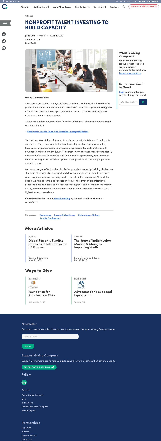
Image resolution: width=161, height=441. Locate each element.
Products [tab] (114, 6)
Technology (45, 214)
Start (121, 91)
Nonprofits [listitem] (26, 427)
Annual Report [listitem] (28, 410)
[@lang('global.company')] (5, 6)
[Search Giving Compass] (124, 7)
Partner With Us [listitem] (29, 435)
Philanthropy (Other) (88, 214)
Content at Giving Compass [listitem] (35, 406)
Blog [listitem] (24, 398)
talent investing (61, 198)
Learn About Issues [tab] (62, 6)
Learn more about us (130, 73)
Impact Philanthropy (64, 214)
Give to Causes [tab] (82, 6)
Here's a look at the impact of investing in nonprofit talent (57, 131)
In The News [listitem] (27, 402)
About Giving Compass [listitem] (32, 394)
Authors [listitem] (25, 431)
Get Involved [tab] (100, 6)
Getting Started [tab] (41, 6)
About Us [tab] (25, 6)
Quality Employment (50, 218)
